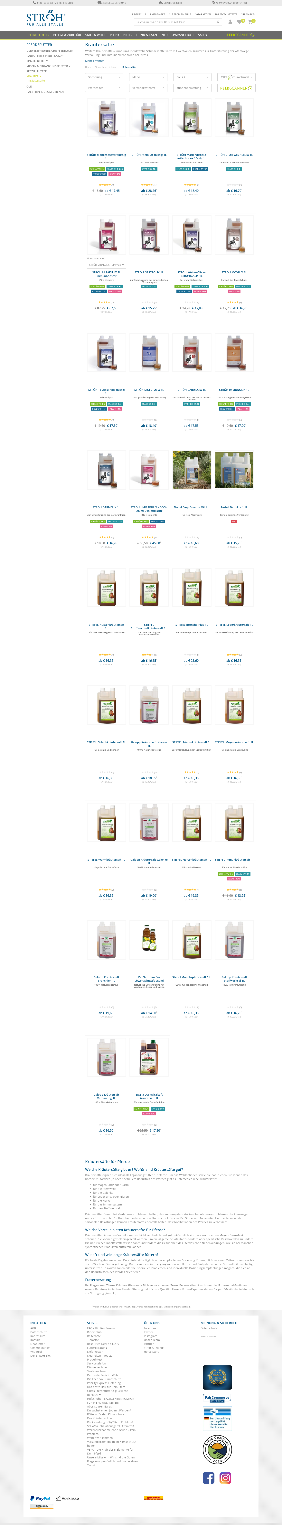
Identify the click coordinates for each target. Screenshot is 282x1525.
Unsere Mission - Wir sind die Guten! (111, 1457)
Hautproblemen (226, 1218)
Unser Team (152, 1340)
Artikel (203, 14)
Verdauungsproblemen (133, 1214)
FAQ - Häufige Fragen (101, 1328)
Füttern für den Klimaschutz (105, 1414)
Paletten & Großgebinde (45, 92)
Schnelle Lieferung (111, 2)
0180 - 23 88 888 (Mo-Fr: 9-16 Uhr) (52, 2)
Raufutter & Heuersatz (44, 56)
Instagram (150, 1336)
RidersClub (94, 1332)
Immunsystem (174, 1214)
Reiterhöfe (94, 1336)
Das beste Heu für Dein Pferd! (106, 1387)
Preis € (192, 77)
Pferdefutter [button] (38, 35)
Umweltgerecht (170, 2)
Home (88, 67)
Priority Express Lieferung (104, 1383)
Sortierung (104, 77)
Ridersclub (139, 14)
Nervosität (207, 1218)
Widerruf (36, 1351)
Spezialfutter (36, 71)
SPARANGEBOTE (183, 35)
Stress (189, 1218)
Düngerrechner (97, 1367)
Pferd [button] (114, 35)
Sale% (202, 35)
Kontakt (111, 1293)
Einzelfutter (37, 61)
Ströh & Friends (154, 1348)
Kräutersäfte (36, 80)
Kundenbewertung (192, 88)
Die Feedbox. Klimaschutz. (104, 1379)
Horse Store (151, 1351)
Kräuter (115, 67)
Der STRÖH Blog (40, 1355)
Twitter (148, 1332)
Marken (248, 14)
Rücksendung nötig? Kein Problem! (110, 1422)
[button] (228, 21)
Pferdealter (104, 88)
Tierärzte (93, 1340)
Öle (29, 86)
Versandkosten (145, 1306)
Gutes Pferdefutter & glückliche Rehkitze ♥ (107, 1393)
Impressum (37, 1336)
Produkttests (226, 14)
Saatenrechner (97, 1371)
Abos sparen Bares (99, 1406)
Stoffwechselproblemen (130, 1218)
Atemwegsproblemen (214, 1214)
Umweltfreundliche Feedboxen (49, 50)
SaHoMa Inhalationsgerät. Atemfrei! (110, 1426)
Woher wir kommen (100, 1438)
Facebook (150, 1328)
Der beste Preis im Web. (103, 1375)
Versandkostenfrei (148, 88)
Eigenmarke (157, 14)
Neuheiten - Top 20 (99, 1355)
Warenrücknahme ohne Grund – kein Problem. (111, 1432)
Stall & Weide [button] (95, 35)
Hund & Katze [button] (147, 35)
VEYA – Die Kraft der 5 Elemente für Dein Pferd (110, 1451)
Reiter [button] (127, 35)
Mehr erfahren (95, 61)
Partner (149, 1344)
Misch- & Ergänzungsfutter (48, 66)
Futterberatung (97, 1348)
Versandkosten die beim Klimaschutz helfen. (111, 1443)
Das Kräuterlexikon (99, 1418)
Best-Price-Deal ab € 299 (103, 1344)
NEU (165, 35)
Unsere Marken (40, 1348)
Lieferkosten (95, 1351)
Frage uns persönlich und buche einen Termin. (112, 1463)
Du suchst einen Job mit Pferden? (109, 1410)
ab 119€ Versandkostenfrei (229, 2)
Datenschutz (38, 1332)
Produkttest (94, 1359)
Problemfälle (180, 14)
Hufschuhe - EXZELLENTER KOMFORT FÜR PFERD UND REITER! (111, 1400)
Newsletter (37, 1344)
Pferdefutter (101, 67)
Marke (148, 77)
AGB (33, 1328)
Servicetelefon (96, 1363)
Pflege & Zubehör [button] (67, 35)
